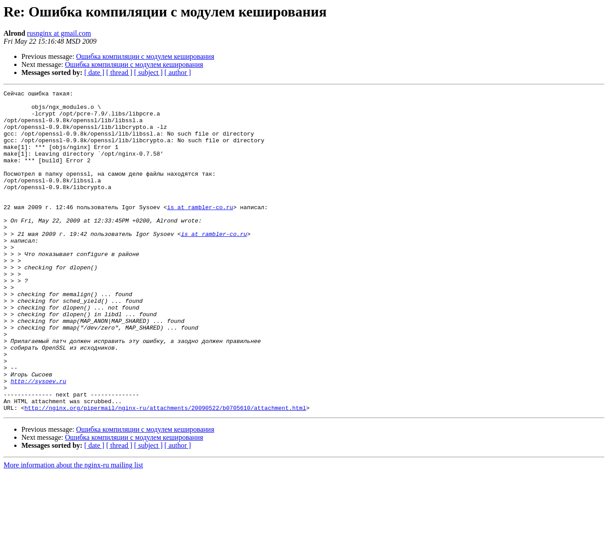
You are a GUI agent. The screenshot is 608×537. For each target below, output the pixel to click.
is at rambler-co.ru (200, 231)
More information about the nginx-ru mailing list (73, 529)
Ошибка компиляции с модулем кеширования (145, 56)
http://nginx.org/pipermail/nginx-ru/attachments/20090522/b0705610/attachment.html (165, 472)
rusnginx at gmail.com (59, 33)
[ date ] (94, 72)
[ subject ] (148, 72)
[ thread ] (119, 72)
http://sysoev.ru (38, 440)
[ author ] (177, 72)
